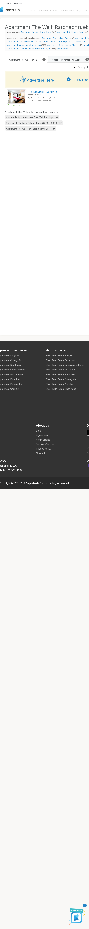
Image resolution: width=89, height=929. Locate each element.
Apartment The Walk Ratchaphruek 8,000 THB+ (30, 128)
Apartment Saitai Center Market (63, 44)
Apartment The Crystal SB (20, 41)
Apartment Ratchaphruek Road (36, 31)
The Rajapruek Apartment (42, 91)
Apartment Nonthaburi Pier (55, 37)
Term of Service (45, 444)
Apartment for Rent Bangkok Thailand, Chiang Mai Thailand (14, 10)
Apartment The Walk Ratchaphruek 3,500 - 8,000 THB (34, 122)
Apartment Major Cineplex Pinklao (24, 44)
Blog (38, 430)
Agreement (42, 435)
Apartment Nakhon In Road (70, 31)
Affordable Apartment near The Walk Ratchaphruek (32, 117)
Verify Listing (43, 439)
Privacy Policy (43, 448)
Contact (40, 453)
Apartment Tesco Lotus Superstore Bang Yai (29, 48)
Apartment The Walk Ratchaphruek (27, 59)
